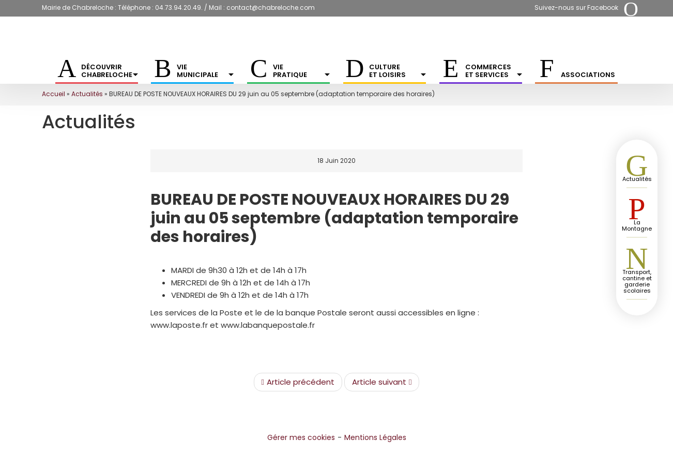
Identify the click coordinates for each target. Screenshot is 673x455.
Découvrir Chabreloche (109, 71)
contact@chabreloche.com (270, 7)
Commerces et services (493, 71)
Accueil (53, 93)
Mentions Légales (375, 437)
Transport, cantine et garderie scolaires (637, 281)
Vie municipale (205, 71)
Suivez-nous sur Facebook (576, 7)
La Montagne (637, 225)
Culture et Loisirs (397, 71)
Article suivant (381, 382)
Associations (588, 75)
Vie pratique (301, 71)
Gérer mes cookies (301, 437)
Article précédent (298, 382)
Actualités (87, 93)
